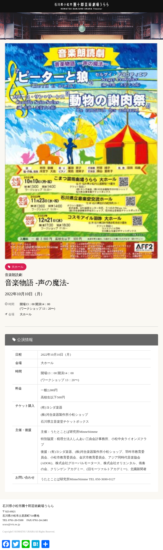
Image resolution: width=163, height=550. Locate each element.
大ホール (17, 267)
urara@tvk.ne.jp (11, 524)
